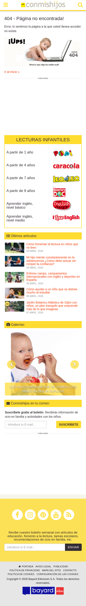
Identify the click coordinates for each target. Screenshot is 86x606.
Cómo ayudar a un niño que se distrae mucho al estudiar (51, 291)
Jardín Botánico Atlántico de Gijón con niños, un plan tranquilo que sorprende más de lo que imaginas (52, 306)
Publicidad (60, 566)
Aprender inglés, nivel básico (19, 206)
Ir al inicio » (12, 72)
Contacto (70, 570)
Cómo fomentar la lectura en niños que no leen (52, 245)
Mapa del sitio (51, 570)
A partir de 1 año (19, 152)
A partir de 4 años (20, 165)
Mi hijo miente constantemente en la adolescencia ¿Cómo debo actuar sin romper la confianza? (51, 261)
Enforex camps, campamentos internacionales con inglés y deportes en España (53, 277)
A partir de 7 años (20, 178)
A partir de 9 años (20, 191)
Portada (25, 566)
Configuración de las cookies (57, 574)
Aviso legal (43, 566)
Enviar (73, 547)
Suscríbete (68, 424)
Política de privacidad (24, 570)
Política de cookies (21, 574)
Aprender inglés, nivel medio (19, 218)
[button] (11, 364)
